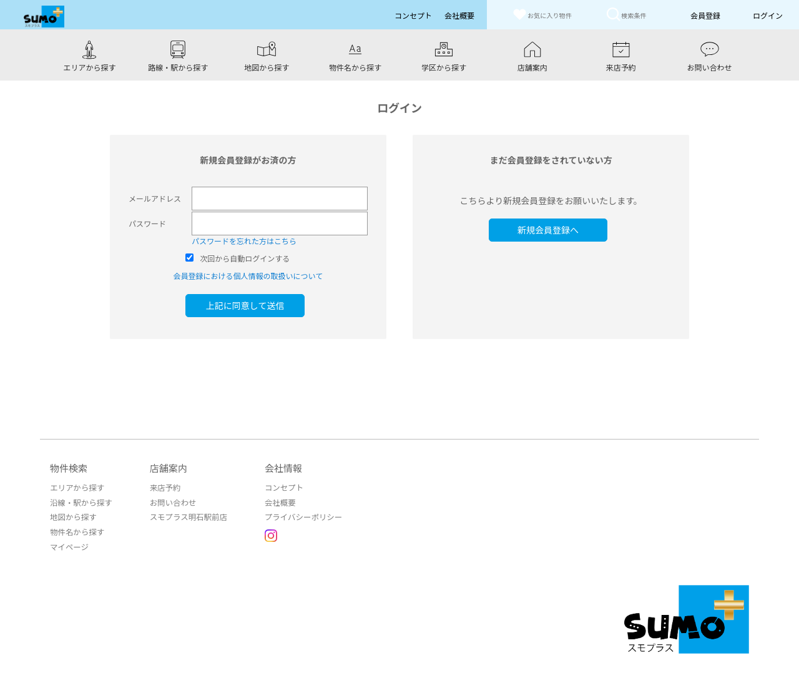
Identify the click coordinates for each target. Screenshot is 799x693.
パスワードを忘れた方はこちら (244, 239)
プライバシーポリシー (297, 514)
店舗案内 (166, 466)
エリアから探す (76, 486)
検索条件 (628, 14)
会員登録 (705, 15)
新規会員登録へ (551, 228)
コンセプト (278, 486)
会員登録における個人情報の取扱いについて (248, 274)
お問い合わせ (169, 500)
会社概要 (275, 500)
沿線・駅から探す (80, 500)
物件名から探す (76, 529)
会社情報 (278, 466)
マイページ (68, 543)
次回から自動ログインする (245, 257)
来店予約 (162, 486)
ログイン (768, 15)
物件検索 (68, 466)
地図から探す (72, 514)
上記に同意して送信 (248, 304)
